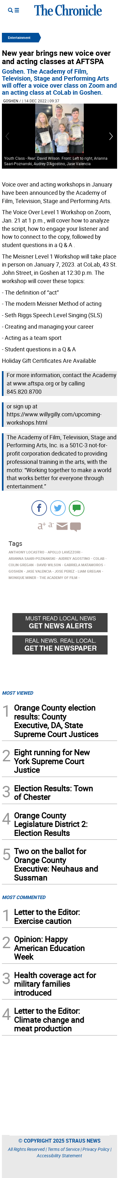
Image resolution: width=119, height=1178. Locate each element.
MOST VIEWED (17, 693)
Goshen (10, 100)
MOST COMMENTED (23, 897)
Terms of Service (64, 1149)
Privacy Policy (96, 1149)
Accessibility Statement (59, 1155)
